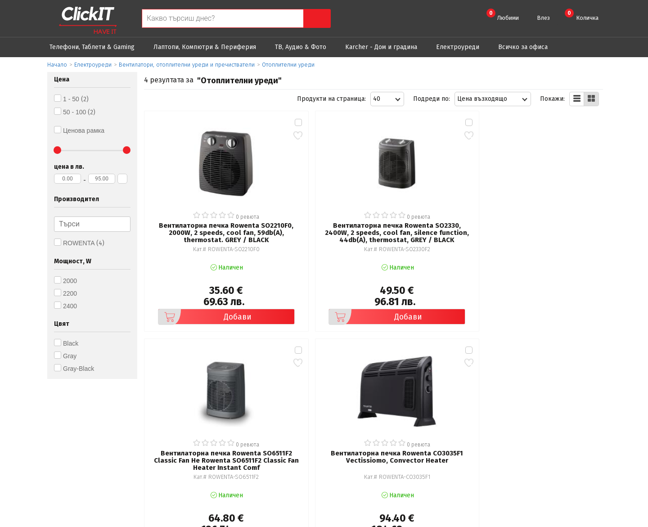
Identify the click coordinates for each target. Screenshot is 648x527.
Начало (57, 65)
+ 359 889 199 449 (554, 418)
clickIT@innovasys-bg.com (565, 407)
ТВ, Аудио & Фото (300, 47)
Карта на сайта (212, 442)
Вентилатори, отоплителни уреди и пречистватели (187, 65)
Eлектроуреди (457, 47)
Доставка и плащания (371, 417)
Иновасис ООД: (276, 520)
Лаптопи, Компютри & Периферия (204, 47)
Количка (581, 15)
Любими (502, 15)
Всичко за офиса (523, 47)
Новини (351, 430)
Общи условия (212, 405)
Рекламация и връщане (375, 405)
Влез (543, 17)
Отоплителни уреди (288, 65)
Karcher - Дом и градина (381, 47)
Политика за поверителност (233, 417)
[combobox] (387, 99)
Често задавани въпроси (228, 430)
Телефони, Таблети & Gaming (92, 47)
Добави (191, 283)
